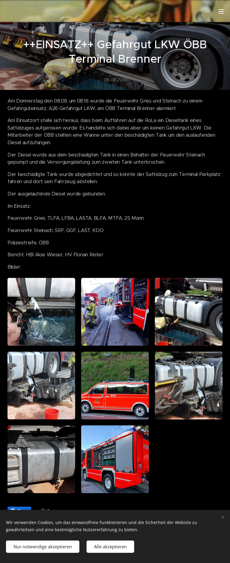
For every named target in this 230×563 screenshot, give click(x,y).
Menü (221, 11)
